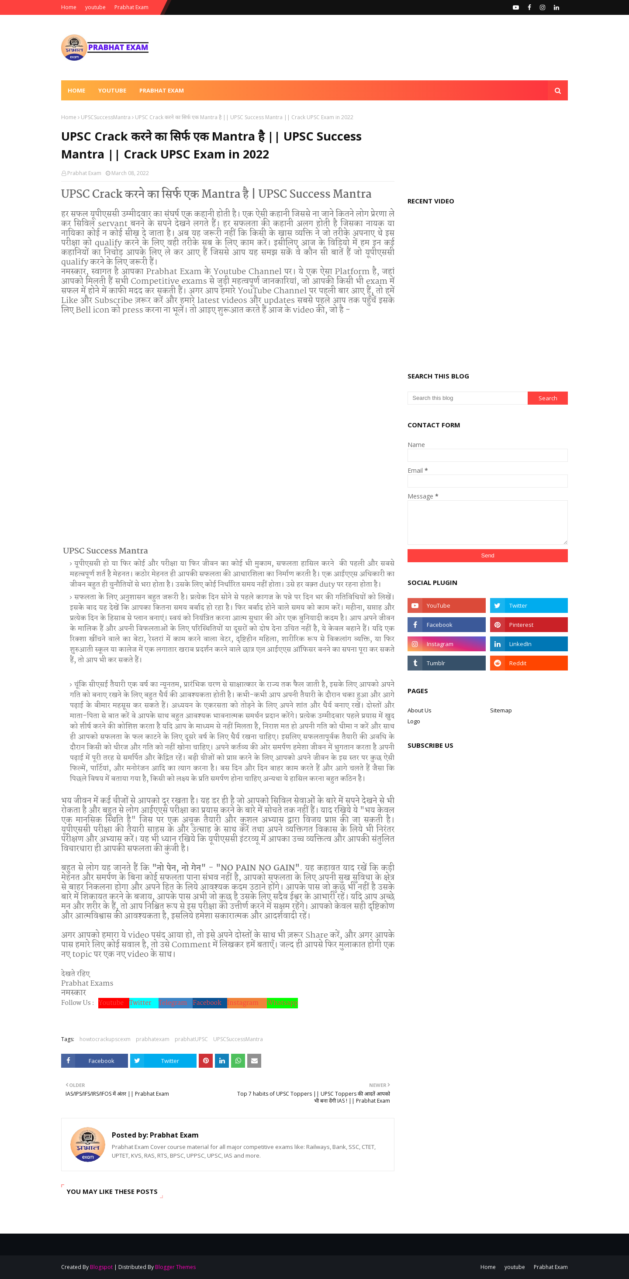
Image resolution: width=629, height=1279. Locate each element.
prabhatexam (152, 1039)
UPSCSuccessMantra (106, 117)
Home (68, 7)
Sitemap (501, 710)
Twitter (143, 1003)
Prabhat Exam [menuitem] (161, 90)
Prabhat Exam (131, 7)
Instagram (247, 1003)
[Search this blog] (468, 398)
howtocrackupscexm (105, 1039)
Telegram (176, 1003)
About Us (420, 710)
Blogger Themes (175, 1267)
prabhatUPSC (191, 1039)
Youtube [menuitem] (112, 90)
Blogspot (101, 1267)
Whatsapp (282, 1003)
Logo (414, 721)
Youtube (113, 1003)
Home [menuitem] (76, 90)
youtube (95, 7)
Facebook (210, 1003)
